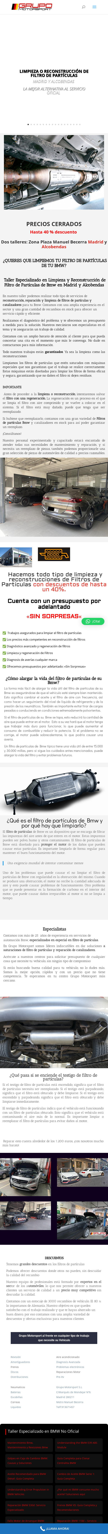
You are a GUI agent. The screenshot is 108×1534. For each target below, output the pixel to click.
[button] (93, 621)
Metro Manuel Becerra (69, 1402)
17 (76, 124)
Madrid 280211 (65, 1397)
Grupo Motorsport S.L (69, 1387)
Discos (14, 1372)
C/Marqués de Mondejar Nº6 (73, 1392)
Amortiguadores (20, 1362)
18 (79, 124)
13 (64, 124)
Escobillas (17, 1397)
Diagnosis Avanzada (68, 1362)
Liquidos (16, 1407)
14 (67, 124)
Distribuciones (19, 1377)
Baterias (16, 1392)
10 (55, 124)
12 (61, 124)
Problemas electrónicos (70, 1367)
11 (58, 124)
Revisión (16, 1357)
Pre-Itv (60, 1377)
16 (73, 124)
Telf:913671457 (65, 1407)
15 (70, 124)
